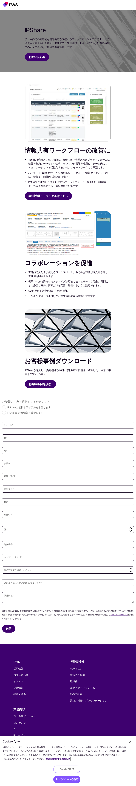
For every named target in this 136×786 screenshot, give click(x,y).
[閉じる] (130, 742)
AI (14, 728)
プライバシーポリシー (119, 614)
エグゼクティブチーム (82, 687)
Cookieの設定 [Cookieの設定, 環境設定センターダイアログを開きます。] (67, 769)
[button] (10, 4)
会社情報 (18, 687)
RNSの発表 (76, 694)
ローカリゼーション (24, 716)
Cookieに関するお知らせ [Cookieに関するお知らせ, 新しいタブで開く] (58, 758)
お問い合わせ (20, 674)
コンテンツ (19, 722)
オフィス (18, 681)
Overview (75, 668)
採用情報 (18, 668)
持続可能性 (19, 694)
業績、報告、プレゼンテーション (88, 700)
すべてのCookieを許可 (66, 779)
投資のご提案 (77, 674)
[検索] (112, 5)
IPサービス (19, 735)
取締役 (74, 681)
